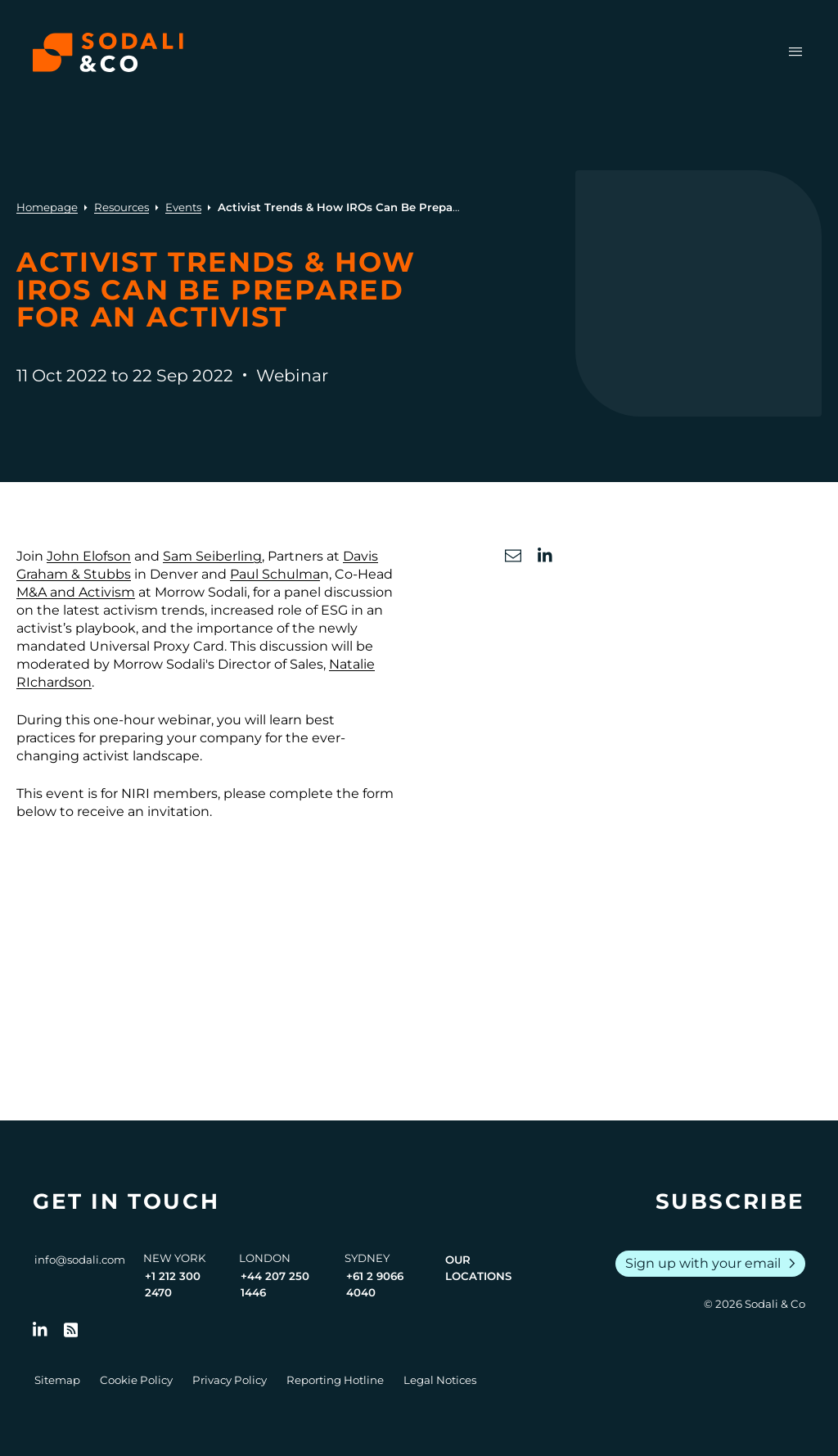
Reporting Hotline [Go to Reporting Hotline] (335, 1379)
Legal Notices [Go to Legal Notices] (439, 1379)
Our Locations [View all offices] (478, 1267)
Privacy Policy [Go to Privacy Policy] (229, 1379)
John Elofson (89, 556)
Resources (121, 207)
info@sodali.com (79, 1259)
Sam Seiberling (212, 556)
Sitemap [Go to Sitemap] (57, 1379)
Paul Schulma (275, 574)
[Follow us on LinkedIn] (40, 1330)
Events (183, 207)
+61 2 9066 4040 (374, 1284)
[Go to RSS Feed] (71, 1330)
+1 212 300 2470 (172, 1284)
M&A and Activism (75, 592)
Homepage (47, 207)
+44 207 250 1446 (275, 1284)
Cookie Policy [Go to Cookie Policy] (136, 1379)
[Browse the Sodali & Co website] (108, 52)
